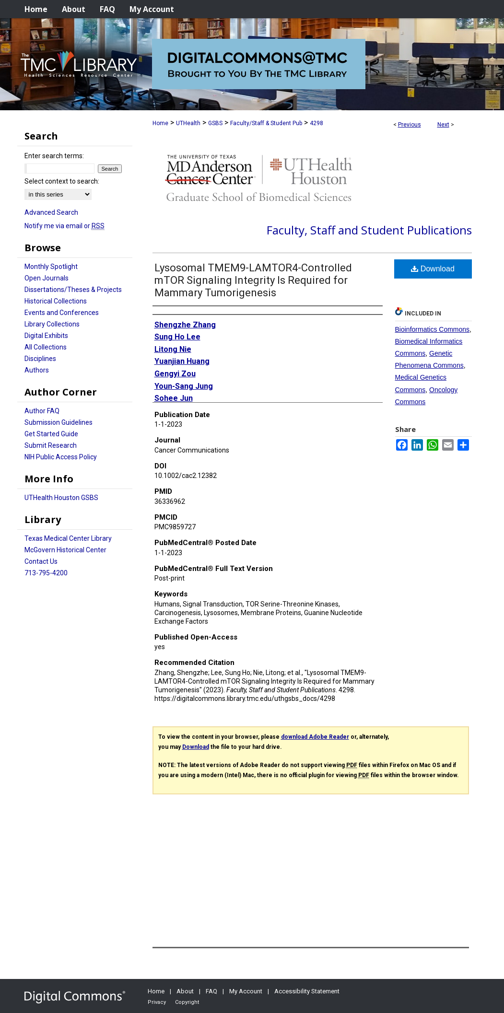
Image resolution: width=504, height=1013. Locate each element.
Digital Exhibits (46, 335)
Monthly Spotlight (51, 266)
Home (160, 123)
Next (443, 124)
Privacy (157, 1002)
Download (433, 269)
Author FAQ (41, 411)
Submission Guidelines (58, 422)
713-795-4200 (46, 573)
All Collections (45, 347)
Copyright (187, 1002)
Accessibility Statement (307, 991)
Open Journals (46, 278)
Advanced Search (51, 212)
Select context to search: (61, 181)
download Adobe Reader (315, 737)
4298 (316, 123)
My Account (245, 991)
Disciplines (40, 358)
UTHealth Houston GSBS (61, 497)
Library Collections (52, 324)
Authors (36, 370)
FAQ (211, 991)
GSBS (215, 123)
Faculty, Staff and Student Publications (369, 230)
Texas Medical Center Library (68, 538)
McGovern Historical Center (65, 550)
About (185, 991)
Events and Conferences (61, 312)
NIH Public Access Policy (60, 457)
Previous (409, 124)
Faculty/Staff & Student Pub (266, 123)
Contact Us (41, 561)
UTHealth (188, 123)
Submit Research (50, 445)
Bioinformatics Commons (432, 329)
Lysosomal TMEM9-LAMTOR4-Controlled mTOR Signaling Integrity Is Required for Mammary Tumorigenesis (253, 280)
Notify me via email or (64, 226)
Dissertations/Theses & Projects (73, 289)
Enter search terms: (54, 156)
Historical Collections (55, 301)
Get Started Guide (51, 434)
